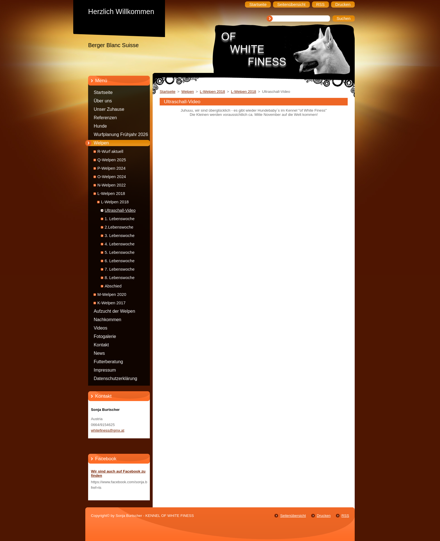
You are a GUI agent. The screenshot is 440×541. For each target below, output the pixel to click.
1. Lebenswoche (119, 219)
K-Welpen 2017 (111, 303)
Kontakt (101, 344)
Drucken (324, 516)
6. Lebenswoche (119, 261)
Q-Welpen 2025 (111, 160)
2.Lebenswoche (119, 227)
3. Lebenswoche (119, 235)
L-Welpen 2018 (111, 193)
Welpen (101, 143)
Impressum (105, 370)
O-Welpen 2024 (111, 176)
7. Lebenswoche (119, 269)
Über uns (103, 100)
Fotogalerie (105, 336)
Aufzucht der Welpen (114, 311)
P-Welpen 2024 (111, 168)
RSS (345, 516)
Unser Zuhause (109, 109)
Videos (100, 328)
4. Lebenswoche (119, 244)
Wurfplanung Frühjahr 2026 (121, 134)
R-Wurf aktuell (110, 151)
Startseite (103, 92)
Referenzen (105, 117)
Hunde (100, 126)
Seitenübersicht (293, 516)
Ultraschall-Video (120, 210)
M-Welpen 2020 (111, 294)
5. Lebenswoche (119, 252)
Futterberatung (108, 361)
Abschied (113, 286)
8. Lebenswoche (119, 277)
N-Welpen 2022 (111, 185)
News (99, 353)
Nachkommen (107, 319)
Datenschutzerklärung (115, 378)
